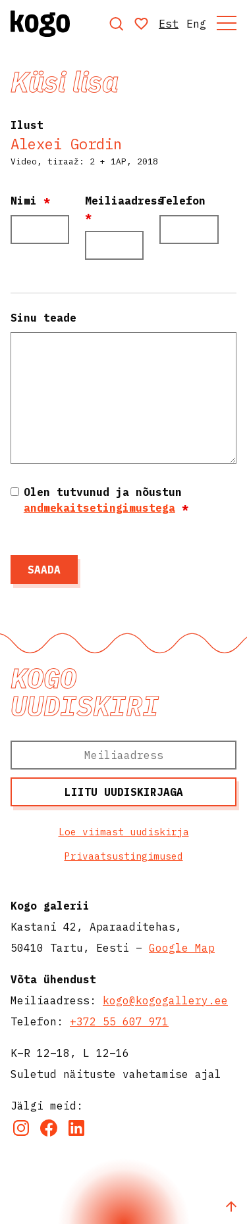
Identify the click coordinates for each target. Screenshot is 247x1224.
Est (168, 23)
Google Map (182, 947)
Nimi (30, 200)
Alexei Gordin (66, 143)
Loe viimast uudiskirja (124, 831)
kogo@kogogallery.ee (165, 1000)
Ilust (27, 125)
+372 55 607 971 (119, 1021)
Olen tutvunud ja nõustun (106, 499)
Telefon (182, 200)
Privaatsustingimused (124, 856)
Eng (196, 23)
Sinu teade (43, 317)
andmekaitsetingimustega (99, 507)
